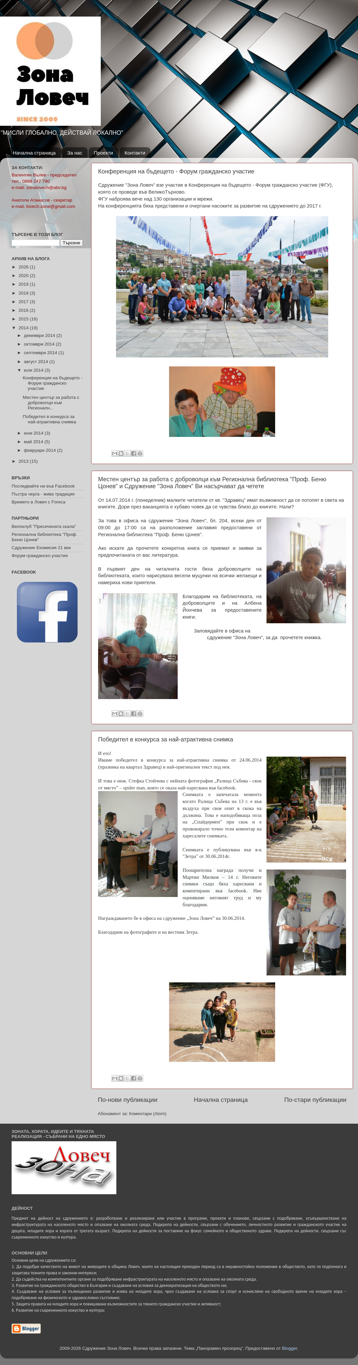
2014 (24, 327)
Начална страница (34, 153)
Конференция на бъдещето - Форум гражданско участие (176, 171)
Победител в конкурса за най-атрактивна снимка (165, 739)
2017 (24, 301)
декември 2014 (40, 335)
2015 (24, 318)
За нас (75, 153)
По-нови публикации (127, 1099)
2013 (24, 461)
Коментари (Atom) (147, 1113)
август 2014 (36, 361)
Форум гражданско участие (40, 555)
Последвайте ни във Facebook (43, 486)
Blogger (289, 1348)
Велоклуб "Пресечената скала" (44, 526)
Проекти (103, 153)
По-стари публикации (315, 1099)
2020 (24, 275)
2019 (24, 284)
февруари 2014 (40, 450)
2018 (24, 293)
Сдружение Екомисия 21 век (41, 547)
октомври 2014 (40, 344)
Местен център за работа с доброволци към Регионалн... (51, 402)
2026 (24, 266)
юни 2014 (34, 433)
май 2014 (34, 441)
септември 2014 (41, 352)
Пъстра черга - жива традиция (43, 494)
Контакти (135, 153)
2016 (24, 310)
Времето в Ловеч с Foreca (38, 501)
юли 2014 (34, 370)
